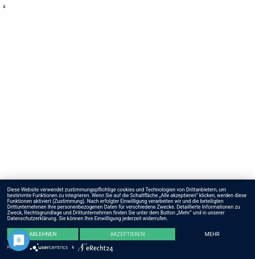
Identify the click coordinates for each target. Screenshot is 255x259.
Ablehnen (42, 234)
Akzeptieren (127, 234)
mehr (212, 234)
